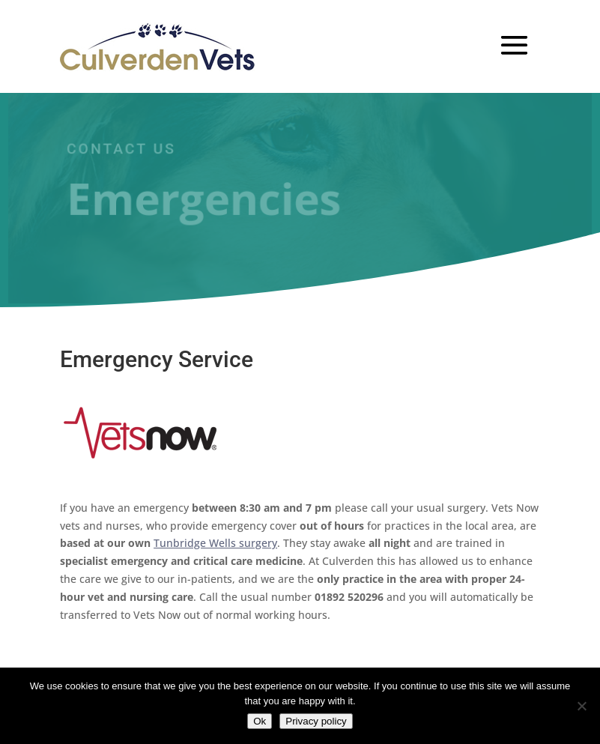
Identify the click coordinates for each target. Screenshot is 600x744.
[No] (581, 705)
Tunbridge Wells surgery (215, 543)
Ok (259, 721)
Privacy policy (315, 721)
